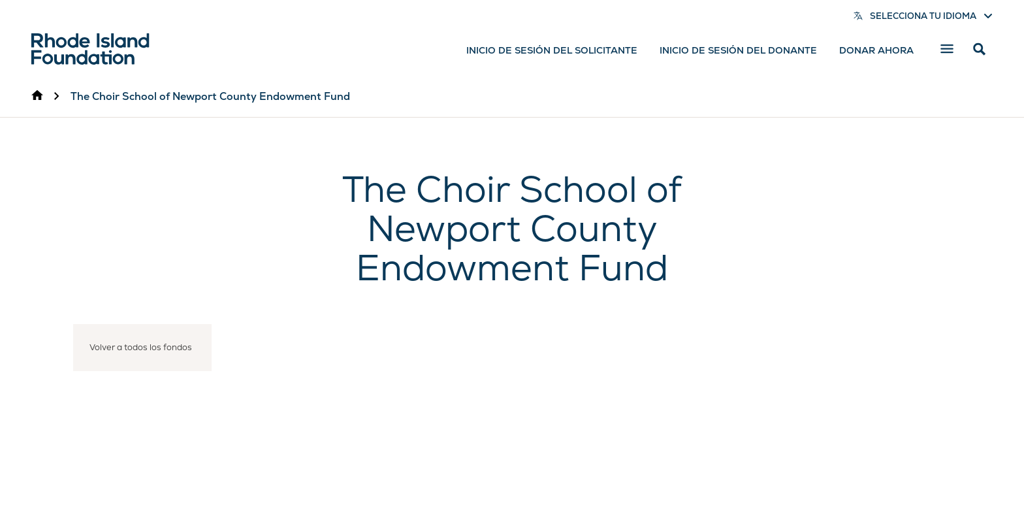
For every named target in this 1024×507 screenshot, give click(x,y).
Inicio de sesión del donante (738, 50)
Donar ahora (876, 50)
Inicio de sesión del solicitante (551, 50)
